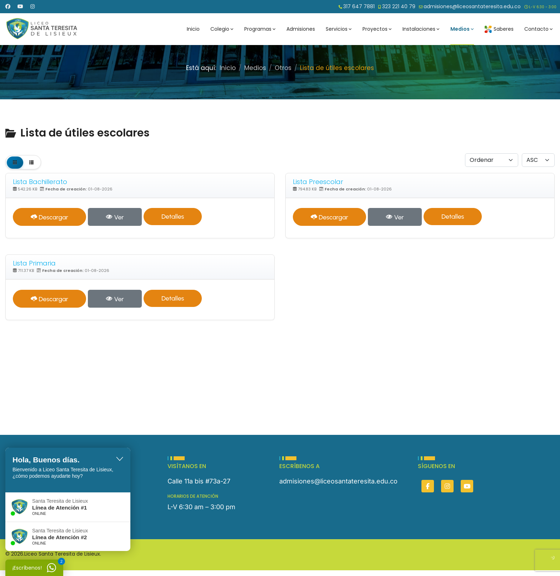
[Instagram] (32, 6)
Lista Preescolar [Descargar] (318, 181)
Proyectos (375, 29)
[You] (467, 486)
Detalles (172, 216)
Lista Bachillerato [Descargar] (40, 181)
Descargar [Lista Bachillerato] (49, 217)
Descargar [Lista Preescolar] (329, 217)
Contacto (536, 29)
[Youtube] (20, 6)
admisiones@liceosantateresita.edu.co (472, 6)
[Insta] (447, 486)
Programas (257, 29)
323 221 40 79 (398, 6)
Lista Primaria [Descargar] (34, 263)
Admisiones (300, 29)
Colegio (219, 29)
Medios (460, 29)
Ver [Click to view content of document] (115, 217)
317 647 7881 (359, 6)
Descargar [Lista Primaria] (49, 299)
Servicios (337, 29)
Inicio (193, 29)
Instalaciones (418, 29)
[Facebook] (7, 6)
